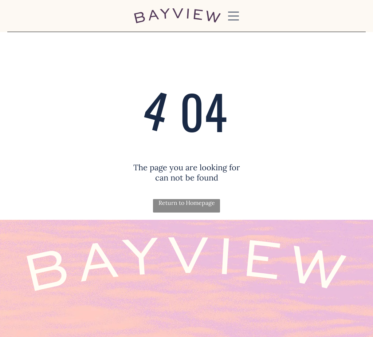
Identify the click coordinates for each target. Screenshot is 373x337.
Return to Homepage (186, 202)
